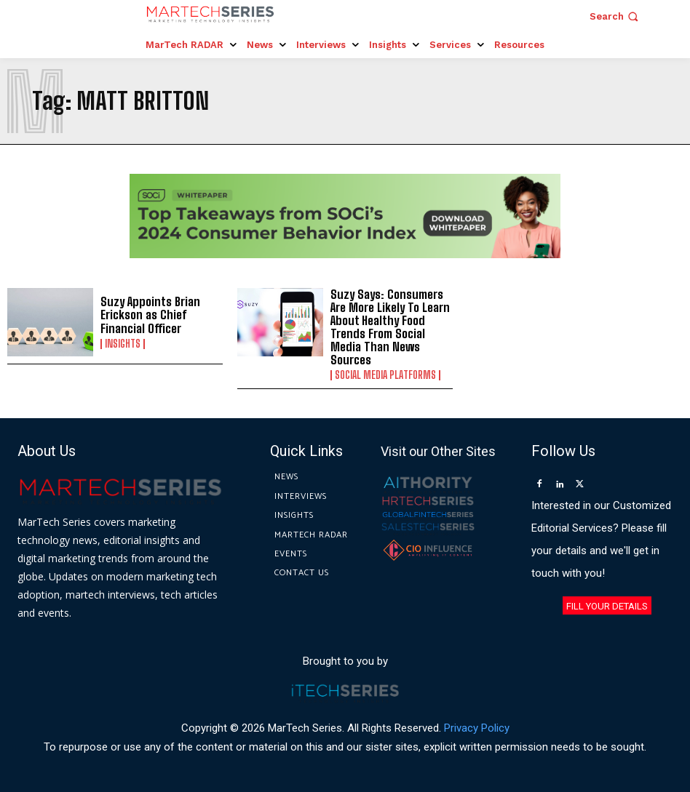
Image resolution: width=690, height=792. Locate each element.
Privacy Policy (476, 725)
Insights (122, 343)
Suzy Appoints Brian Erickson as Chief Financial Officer (147, 315)
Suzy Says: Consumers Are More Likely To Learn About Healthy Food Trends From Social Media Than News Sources (387, 326)
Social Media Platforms (385, 373)
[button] (615, 16)
